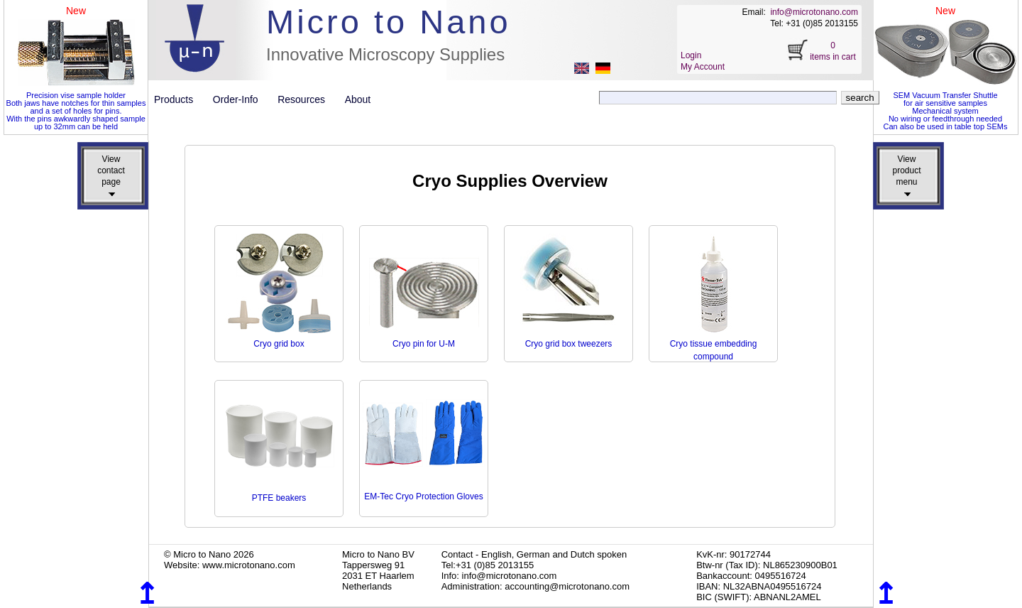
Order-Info (241, 99)
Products (179, 99)
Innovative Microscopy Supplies (385, 54)
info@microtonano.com (814, 12)
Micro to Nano (388, 21)
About (358, 99)
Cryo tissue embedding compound (714, 344)
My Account (703, 67)
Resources (307, 99)
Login (691, 55)
